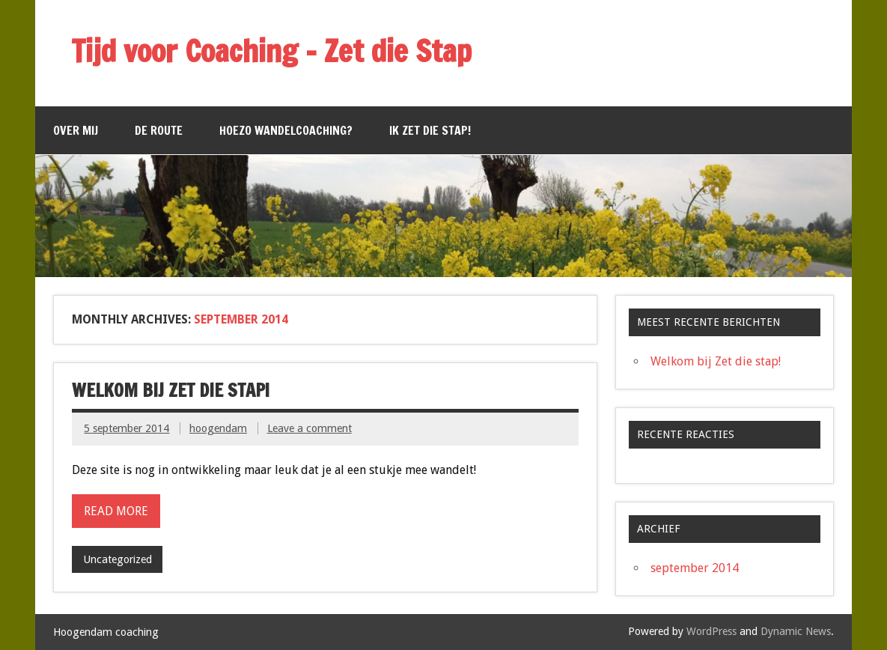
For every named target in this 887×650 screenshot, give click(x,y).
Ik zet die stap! (430, 130)
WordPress (711, 631)
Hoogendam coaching (106, 632)
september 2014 (694, 568)
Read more (116, 511)
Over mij (75, 130)
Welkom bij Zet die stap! (170, 390)
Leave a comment (309, 428)
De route (159, 130)
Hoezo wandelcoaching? (286, 130)
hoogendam (218, 428)
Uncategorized (117, 559)
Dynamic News (795, 631)
